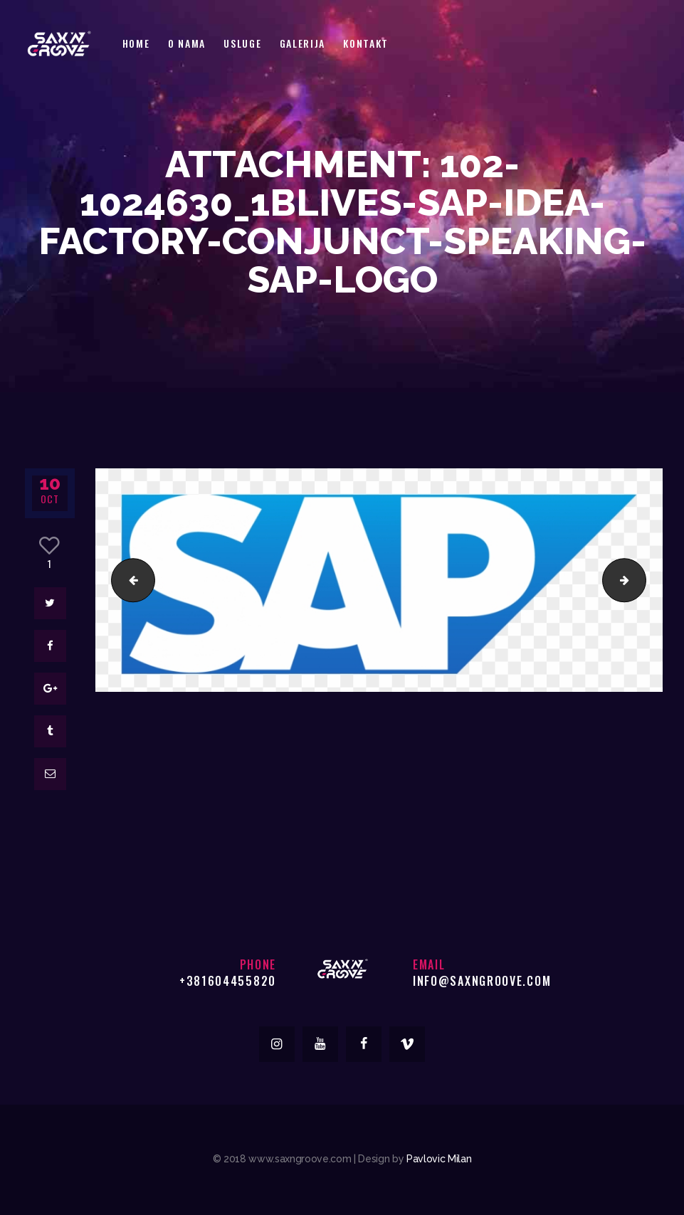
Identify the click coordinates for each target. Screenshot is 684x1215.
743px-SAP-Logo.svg (640, 580)
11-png (128, 580)
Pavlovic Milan (438, 1158)
